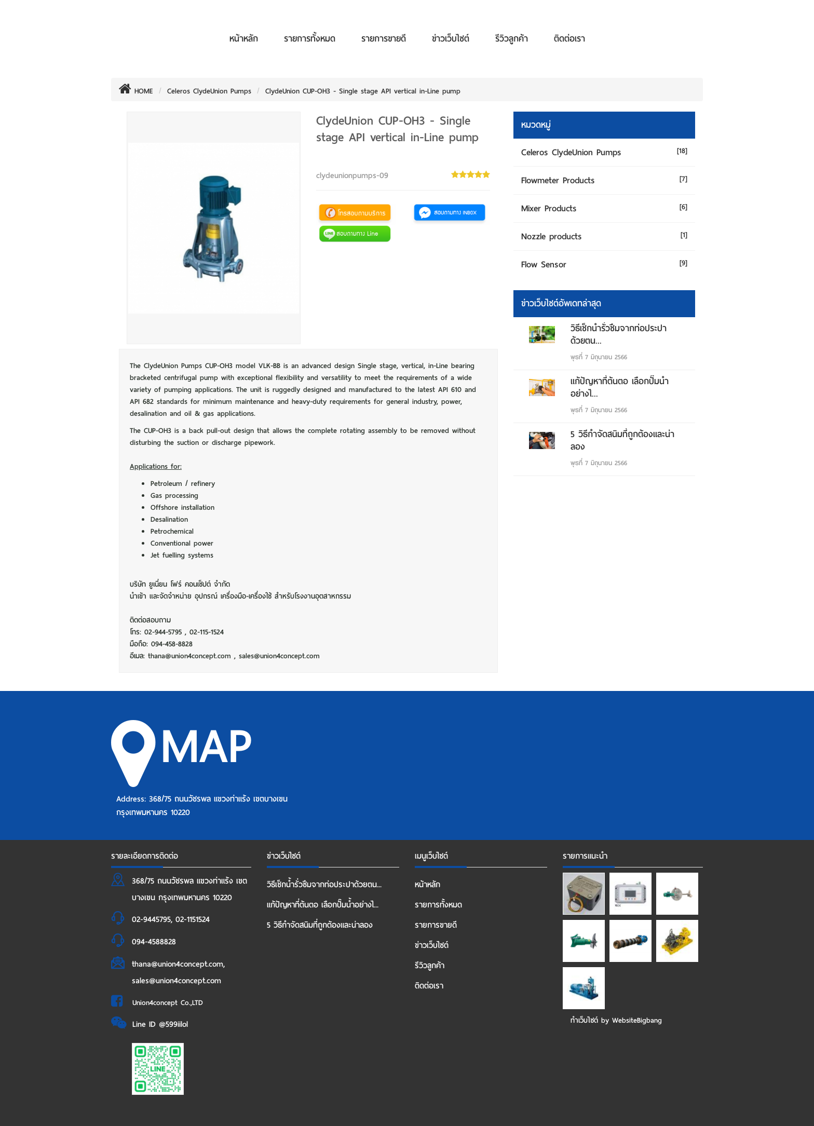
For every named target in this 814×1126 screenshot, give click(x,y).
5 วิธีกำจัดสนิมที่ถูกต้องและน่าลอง (622, 440)
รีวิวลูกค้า (511, 38)
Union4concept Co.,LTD (167, 1003)
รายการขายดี (383, 38)
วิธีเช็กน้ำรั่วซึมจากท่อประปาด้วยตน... (619, 334)
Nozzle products (551, 236)
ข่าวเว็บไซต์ (450, 38)
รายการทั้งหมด (309, 38)
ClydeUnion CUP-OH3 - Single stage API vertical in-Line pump (362, 91)
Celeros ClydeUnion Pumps (209, 91)
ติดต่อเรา (569, 38)
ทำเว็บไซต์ (584, 1020)
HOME (136, 91)
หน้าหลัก (243, 38)
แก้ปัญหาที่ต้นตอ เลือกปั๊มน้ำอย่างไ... (620, 387)
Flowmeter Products (558, 180)
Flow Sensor (543, 264)
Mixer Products (549, 208)
